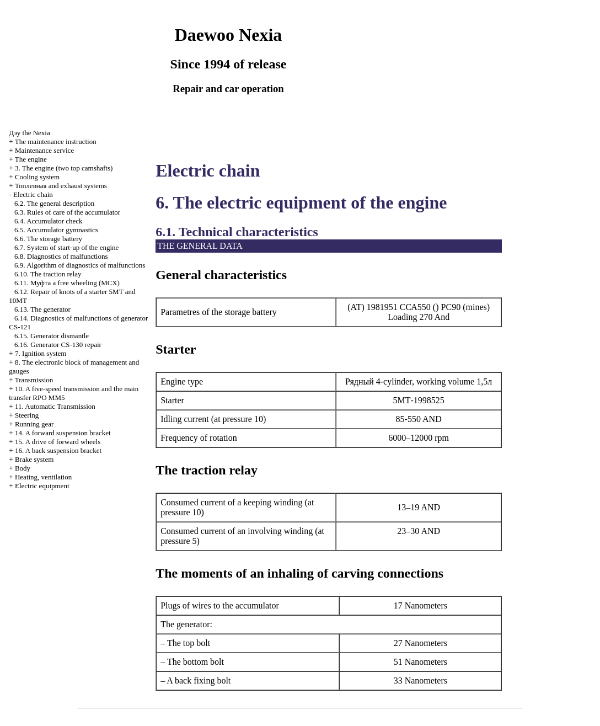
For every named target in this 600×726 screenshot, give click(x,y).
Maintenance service (44, 150)
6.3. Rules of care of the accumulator (67, 212)
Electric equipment (42, 486)
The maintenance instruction (56, 141)
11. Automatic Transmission (55, 406)
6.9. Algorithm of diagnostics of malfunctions (79, 265)
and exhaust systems (61, 186)
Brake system (34, 459)
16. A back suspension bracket (58, 450)
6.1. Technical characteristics (237, 232)
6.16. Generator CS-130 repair (57, 344)
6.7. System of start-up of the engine (66, 247)
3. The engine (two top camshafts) (64, 168)
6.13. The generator (42, 309)
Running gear (34, 424)
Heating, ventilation (43, 477)
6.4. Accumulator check (48, 221)
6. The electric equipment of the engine (301, 202)
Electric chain (33, 194)
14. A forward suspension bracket (63, 433)
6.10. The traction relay (47, 274)
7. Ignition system (41, 353)
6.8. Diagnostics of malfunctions (61, 256)
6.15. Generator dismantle (51, 336)
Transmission (34, 380)
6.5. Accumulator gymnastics (56, 230)
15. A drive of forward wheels (57, 441)
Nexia (29, 133)
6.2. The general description (54, 203)
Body (22, 468)
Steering (27, 415)
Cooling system (37, 177)
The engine (31, 159)
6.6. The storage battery (48, 238)
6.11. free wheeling (67, 283)
